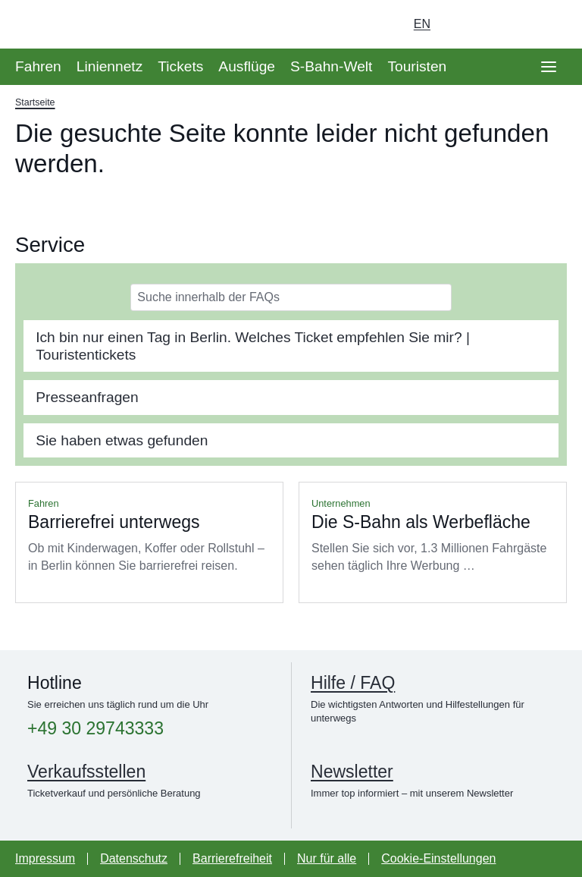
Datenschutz (133, 858)
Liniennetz (109, 66)
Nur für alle (326, 858)
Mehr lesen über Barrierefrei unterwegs (149, 542)
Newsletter (352, 771)
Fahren (38, 66)
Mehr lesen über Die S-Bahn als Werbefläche (432, 542)
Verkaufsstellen (86, 771)
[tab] (291, 346)
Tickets (180, 66)
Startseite (35, 102)
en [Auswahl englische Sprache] (422, 23)
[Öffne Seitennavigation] (548, 67)
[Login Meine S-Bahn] (464, 24)
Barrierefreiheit (232, 858)
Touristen (416, 66)
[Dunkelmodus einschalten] (506, 24)
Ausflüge (246, 66)
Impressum (45, 858)
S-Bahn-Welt (331, 66)
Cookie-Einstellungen (438, 858)
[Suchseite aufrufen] (548, 24)
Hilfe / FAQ (353, 683)
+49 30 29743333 (95, 728)
